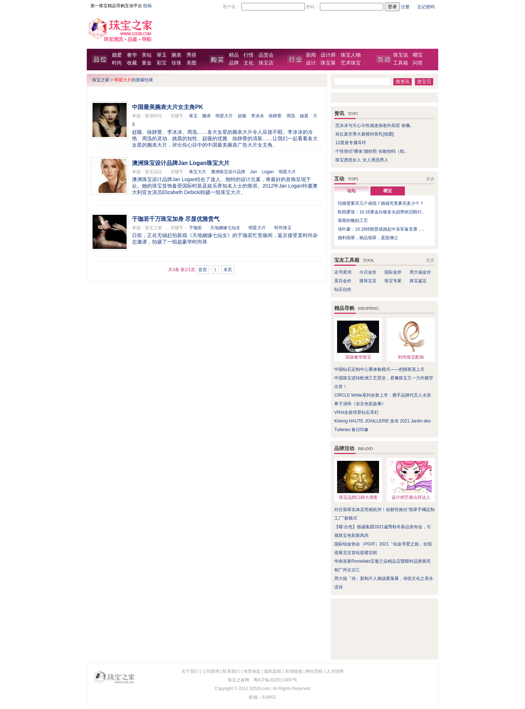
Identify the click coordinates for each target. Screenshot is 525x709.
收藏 (132, 63)
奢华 (132, 55)
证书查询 (342, 272)
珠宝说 (400, 55)
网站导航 (314, 671)
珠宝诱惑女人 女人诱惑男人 (361, 159)
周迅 (291, 115)
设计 (311, 63)
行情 (248, 55)
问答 (418, 63)
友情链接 (293, 671)
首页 (202, 269)
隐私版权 (273, 671)
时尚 (117, 63)
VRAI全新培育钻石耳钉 (356, 412)
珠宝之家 (100, 79)
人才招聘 (335, 671)
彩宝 (162, 63)
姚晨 (304, 115)
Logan (268, 171)
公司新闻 (210, 671)
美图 (191, 63)
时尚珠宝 (283, 227)
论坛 (351, 190)
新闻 (311, 55)
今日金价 (368, 272)
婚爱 (117, 55)
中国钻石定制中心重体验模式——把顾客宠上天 (379, 369)
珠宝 (193, 115)
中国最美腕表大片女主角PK (167, 107)
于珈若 (195, 227)
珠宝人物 (351, 55)
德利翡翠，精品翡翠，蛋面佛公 (368, 237)
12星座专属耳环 (350, 142)
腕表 (176, 55)
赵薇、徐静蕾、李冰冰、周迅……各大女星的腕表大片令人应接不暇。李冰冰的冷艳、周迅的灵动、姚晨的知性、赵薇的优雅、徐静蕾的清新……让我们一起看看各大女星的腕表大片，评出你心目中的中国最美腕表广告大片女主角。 (225, 138)
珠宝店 (266, 63)
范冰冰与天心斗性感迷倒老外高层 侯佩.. (373, 125)
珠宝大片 (197, 171)
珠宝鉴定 (418, 280)
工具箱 (400, 63)
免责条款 (252, 671)
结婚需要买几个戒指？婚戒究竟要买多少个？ (381, 203)
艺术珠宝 (351, 63)
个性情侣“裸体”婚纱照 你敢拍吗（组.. (370, 151)
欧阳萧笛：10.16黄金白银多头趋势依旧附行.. (381, 211)
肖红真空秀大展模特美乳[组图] (364, 134)
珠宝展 (328, 63)
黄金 (147, 63)
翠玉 (162, 55)
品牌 (234, 63)
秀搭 (191, 55)
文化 (248, 63)
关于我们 (190, 671)
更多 (430, 178)
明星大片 (224, 115)
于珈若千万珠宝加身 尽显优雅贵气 (175, 219)
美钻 (147, 55)
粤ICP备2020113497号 (276, 679)
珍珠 (176, 63)
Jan (253, 171)
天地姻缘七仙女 (225, 227)
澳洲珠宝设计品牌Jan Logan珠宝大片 (181, 163)
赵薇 (242, 115)
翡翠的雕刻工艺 (353, 220)
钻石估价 (342, 289)
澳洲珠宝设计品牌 (228, 171)
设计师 (328, 55)
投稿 (147, 5)
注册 (405, 6)
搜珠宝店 (368, 280)
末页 (227, 269)
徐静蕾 (275, 115)
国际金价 (393, 272)
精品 (234, 55)
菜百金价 (342, 280)
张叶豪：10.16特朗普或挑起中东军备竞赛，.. (381, 229)
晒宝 (418, 55)
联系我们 (231, 671)
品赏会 (266, 55)
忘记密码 (426, 6)
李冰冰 (257, 115)
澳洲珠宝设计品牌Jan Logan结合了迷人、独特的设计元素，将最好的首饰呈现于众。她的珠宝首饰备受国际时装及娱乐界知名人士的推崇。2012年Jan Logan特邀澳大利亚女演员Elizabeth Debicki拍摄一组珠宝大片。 (224, 185)
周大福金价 (420, 272)
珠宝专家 (393, 280)
